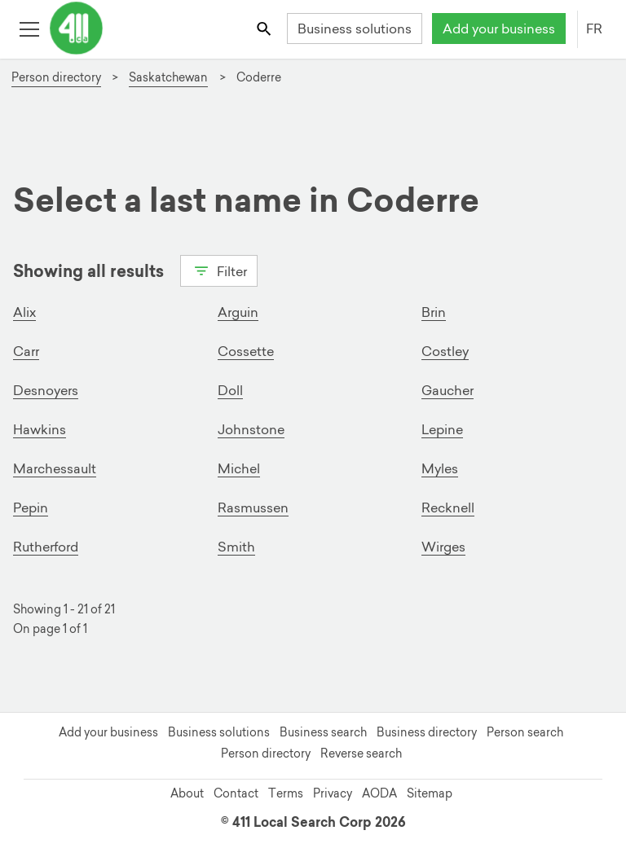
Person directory (266, 753)
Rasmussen (253, 507)
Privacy (332, 793)
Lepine (442, 429)
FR (594, 28)
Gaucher (447, 390)
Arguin (238, 312)
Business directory (427, 732)
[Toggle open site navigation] (29, 28)
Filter (219, 269)
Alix (24, 312)
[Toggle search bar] (265, 28)
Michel (239, 468)
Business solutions (355, 28)
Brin (433, 312)
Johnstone (251, 429)
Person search (525, 732)
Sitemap (429, 793)
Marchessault (54, 468)
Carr (26, 351)
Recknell (447, 507)
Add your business (499, 28)
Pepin (30, 507)
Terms (285, 793)
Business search (323, 732)
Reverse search (361, 753)
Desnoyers (45, 390)
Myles (439, 468)
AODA (379, 793)
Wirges (443, 546)
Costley (445, 351)
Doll (230, 390)
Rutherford (45, 546)
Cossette (246, 351)
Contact (236, 793)
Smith (236, 546)
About (187, 793)
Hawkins (39, 429)
